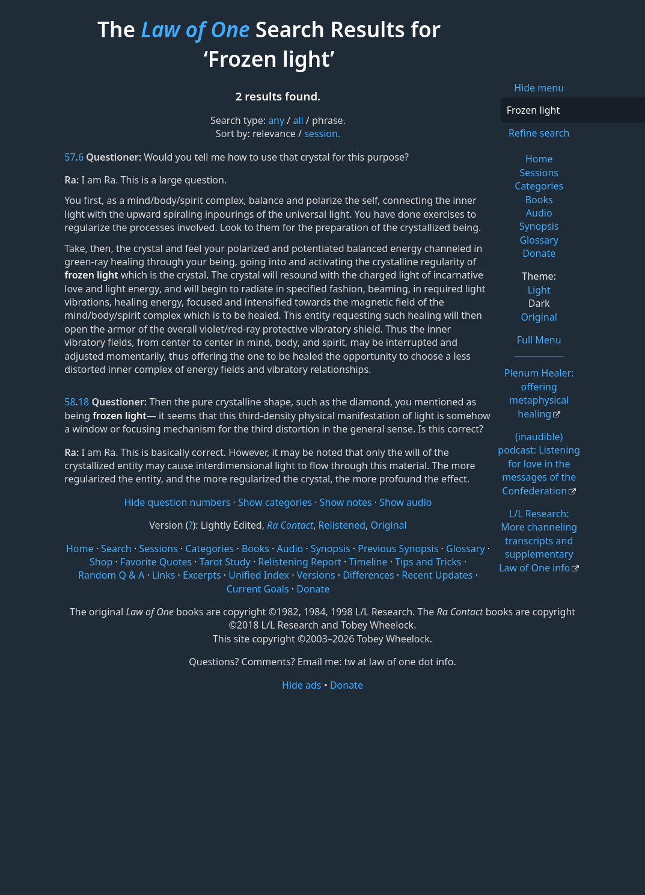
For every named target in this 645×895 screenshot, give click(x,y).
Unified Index (258, 575)
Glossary (538, 240)
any (276, 120)
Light (539, 290)
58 (69, 401)
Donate (538, 253)
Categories (539, 185)
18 (83, 401)
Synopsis (539, 226)
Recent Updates (437, 575)
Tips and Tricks (428, 561)
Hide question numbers (177, 502)
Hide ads (302, 685)
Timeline (368, 561)
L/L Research (538, 540)
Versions (316, 575)
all (298, 120)
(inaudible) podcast (539, 463)
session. (322, 133)
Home (539, 158)
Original (539, 317)
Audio (539, 213)
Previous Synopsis (398, 548)
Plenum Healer (539, 393)
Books (539, 199)
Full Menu (539, 339)
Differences (368, 575)
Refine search (539, 133)
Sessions (538, 172)
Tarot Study (225, 561)
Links (164, 575)
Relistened (342, 525)
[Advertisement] (322, 785)
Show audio (405, 502)
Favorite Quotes (156, 561)
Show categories (275, 502)
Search (116, 548)
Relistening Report (299, 561)
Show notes (346, 502)
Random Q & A (111, 575)
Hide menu (539, 87)
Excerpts (202, 575)
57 (69, 157)
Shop (101, 561)
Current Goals (258, 588)
